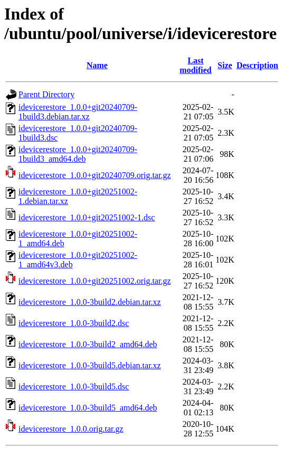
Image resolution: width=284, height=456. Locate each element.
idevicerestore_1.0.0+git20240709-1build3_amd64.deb (77, 154)
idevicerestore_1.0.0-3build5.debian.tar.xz (89, 365)
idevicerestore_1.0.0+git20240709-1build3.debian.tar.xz (77, 112)
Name (97, 65)
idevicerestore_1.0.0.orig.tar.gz (71, 428)
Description (257, 65)
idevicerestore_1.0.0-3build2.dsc (73, 323)
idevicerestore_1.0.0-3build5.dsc (73, 386)
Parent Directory (46, 94)
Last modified (195, 65)
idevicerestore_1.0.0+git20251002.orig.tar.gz (94, 280)
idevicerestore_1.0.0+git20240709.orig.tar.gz (94, 175)
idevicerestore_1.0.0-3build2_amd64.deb (87, 344)
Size (224, 65)
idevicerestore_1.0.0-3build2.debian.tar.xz (89, 301)
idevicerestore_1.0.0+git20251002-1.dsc (86, 217)
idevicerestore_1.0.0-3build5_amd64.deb (87, 407)
